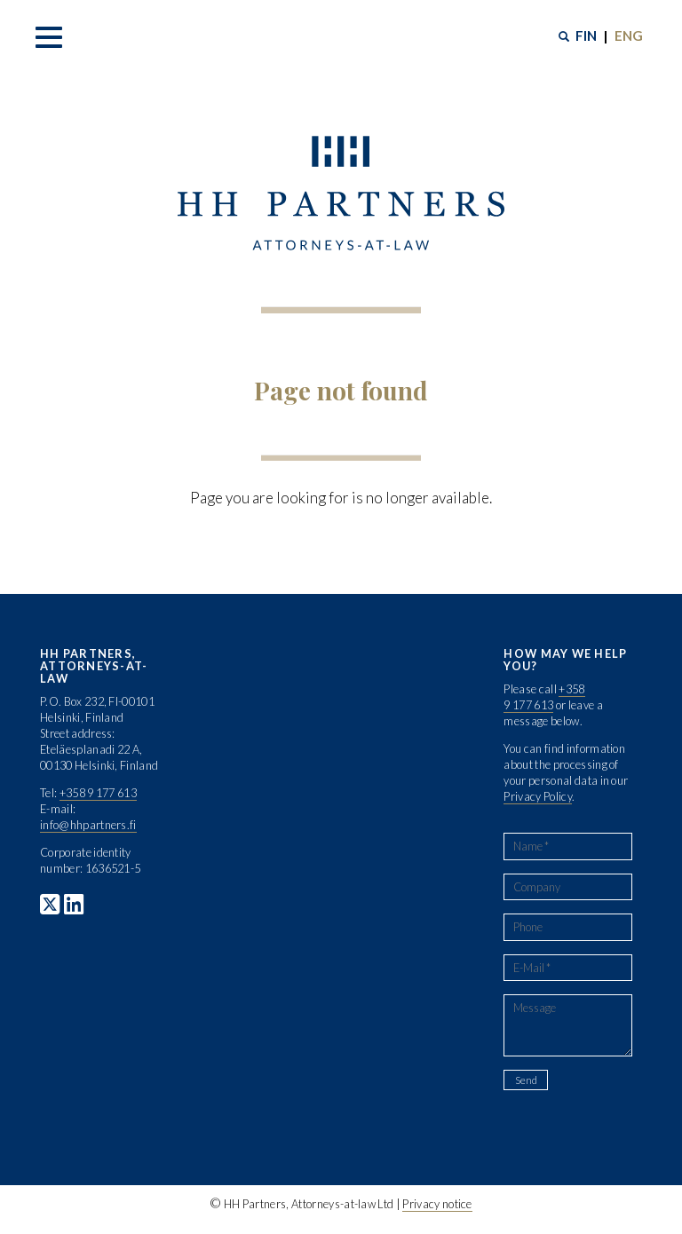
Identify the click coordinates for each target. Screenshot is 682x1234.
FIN (586, 36)
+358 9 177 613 (98, 793)
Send (526, 1080)
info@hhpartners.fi (88, 825)
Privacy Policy (537, 796)
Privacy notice (437, 1204)
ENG (629, 36)
